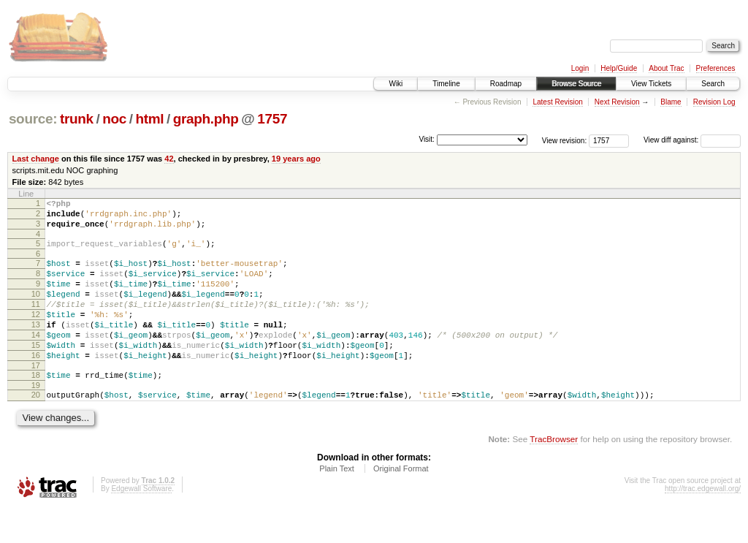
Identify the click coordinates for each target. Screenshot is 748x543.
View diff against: (692, 140)
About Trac (666, 68)
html (149, 118)
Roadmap (506, 84)
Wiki (395, 84)
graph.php (206, 118)
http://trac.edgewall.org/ (703, 524)
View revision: (564, 140)
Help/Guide (618, 68)
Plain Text (336, 503)
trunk (77, 118)
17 (35, 396)
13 (35, 346)
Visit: (427, 139)
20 (35, 427)
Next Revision (617, 102)
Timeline (445, 84)
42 (168, 158)
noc (114, 118)
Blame (670, 102)
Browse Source (576, 84)
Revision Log (714, 102)
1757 (272, 118)
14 (35, 358)
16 (35, 383)
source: (33, 118)
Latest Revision (557, 102)
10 (35, 309)
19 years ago (296, 158)
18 (35, 405)
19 (35, 418)
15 (35, 371)
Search (713, 84)
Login (580, 68)
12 (35, 334)
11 (35, 321)
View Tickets (651, 84)
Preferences (716, 68)
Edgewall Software (141, 524)
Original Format (401, 503)
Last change (35, 158)
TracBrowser (554, 474)
